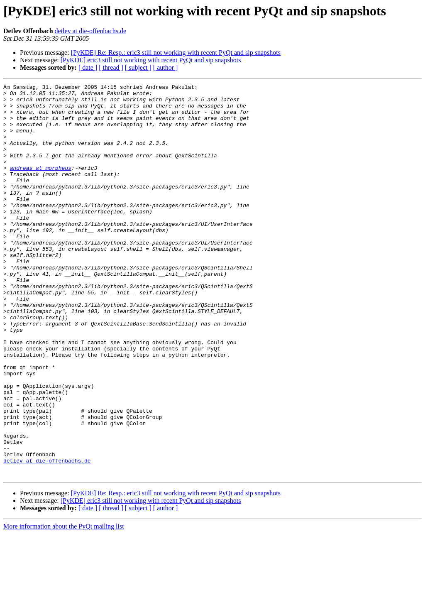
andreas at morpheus (40, 185)
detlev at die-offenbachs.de (91, 30)
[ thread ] (111, 67)
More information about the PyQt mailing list (63, 604)
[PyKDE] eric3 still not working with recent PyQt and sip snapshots (151, 60)
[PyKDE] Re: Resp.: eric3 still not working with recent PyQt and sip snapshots (176, 52)
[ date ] (87, 67)
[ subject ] (138, 67)
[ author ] (165, 67)
